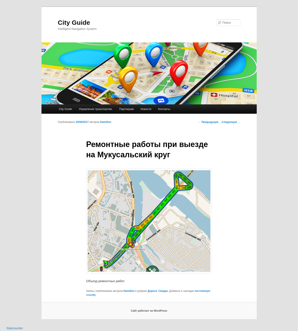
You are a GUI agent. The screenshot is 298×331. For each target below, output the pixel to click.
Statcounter (14, 328)
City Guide (74, 22)
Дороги (152, 290)
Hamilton (105, 122)
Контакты (164, 109)
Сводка (163, 290)
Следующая (231, 122)
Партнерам (126, 109)
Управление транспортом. (96, 109)
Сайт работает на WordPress (149, 310)
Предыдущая (208, 122)
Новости (146, 109)
